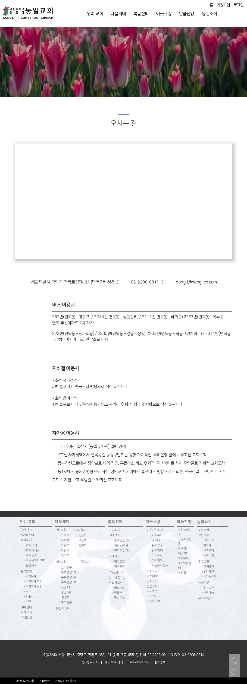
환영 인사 (26, 529)
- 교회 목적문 (32, 550)
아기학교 (152, 596)
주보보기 (203, 529)
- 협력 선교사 (120, 545)
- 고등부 (82, 540)
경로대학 (152, 576)
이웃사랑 (163, 13)
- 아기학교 (156, 560)
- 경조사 (206, 545)
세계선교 (114, 535)
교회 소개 (26, 539)
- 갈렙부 (64, 597)
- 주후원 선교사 (122, 540)
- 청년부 (82, 545)
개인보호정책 (113, 662)
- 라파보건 (156, 555)
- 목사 (27, 591)
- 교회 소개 (30, 545)
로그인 (239, 5)
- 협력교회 (119, 561)
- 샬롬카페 (156, 550)
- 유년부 (64, 545)
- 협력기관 (119, 566)
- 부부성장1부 (67, 572)
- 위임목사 (30, 576)
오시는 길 (26, 617)
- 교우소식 (208, 540)
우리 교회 (95, 13)
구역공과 (183, 558)
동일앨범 (203, 561)
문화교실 (152, 581)
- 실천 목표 (30, 565)
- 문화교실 (156, 545)
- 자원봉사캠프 (159, 565)
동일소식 (209, 13)
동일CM (85, 561)
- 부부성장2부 (67, 577)
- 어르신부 (65, 602)
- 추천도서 (208, 587)
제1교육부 (62, 529)
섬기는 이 (26, 571)
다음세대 (118, 13)
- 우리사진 (208, 571)
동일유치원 (62, 608)
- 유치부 (64, 540)
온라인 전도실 (117, 577)
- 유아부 (64, 535)
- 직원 (27, 601)
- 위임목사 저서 (33, 581)
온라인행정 (205, 598)
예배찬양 (183, 553)
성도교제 (203, 535)
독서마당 (203, 582)
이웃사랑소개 (155, 529)
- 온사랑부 (65, 567)
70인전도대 (116, 572)
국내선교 (114, 556)
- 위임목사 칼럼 (33, 586)
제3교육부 (62, 561)
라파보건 (152, 591)
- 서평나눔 (208, 592)
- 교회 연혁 (30, 555)
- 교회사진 (208, 566)
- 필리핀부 (119, 597)
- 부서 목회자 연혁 (35, 560)
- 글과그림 (208, 550)
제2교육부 (79, 529)
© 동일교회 (90, 662)
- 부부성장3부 (67, 582)
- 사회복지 (156, 535)
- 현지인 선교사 (122, 550)
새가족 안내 (27, 535)
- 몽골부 (117, 592)
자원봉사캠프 (155, 601)
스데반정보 (157, 662)
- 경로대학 (156, 540)
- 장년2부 (65, 592)
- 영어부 (64, 555)
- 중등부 (82, 535)
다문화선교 (115, 582)
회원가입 (223, 5)
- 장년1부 (65, 587)
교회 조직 (26, 612)
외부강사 (183, 548)
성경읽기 (183, 572)
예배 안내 (26, 607)
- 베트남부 (119, 587)
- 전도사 (29, 596)
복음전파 (141, 13)
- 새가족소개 (209, 576)
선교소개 (114, 529)
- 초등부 (64, 550)
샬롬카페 (152, 586)
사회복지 (152, 571)
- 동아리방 (208, 555)
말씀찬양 (186, 13)
